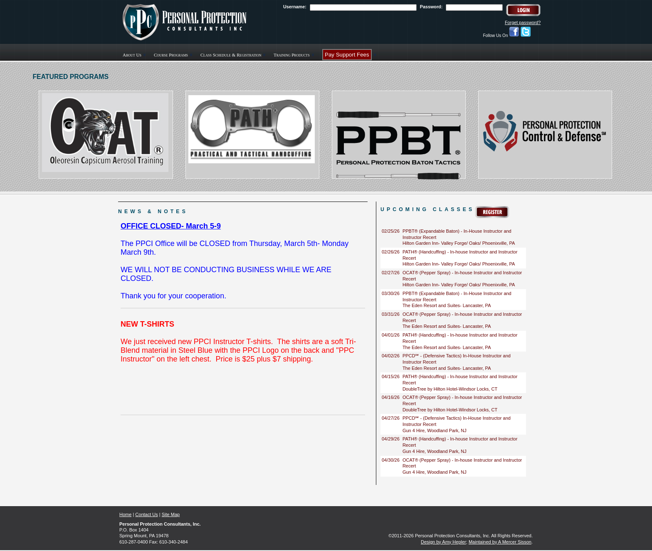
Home (125, 514)
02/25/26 (391, 231)
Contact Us (146, 514)
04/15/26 (391, 376)
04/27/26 (391, 418)
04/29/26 (391, 438)
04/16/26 (391, 397)
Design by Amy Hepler (443, 541)
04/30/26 (391, 460)
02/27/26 (391, 272)
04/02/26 (391, 355)
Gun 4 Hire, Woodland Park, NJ (435, 430)
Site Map (171, 514)
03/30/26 (391, 293)
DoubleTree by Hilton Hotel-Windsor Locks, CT (450, 388)
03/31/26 (391, 314)
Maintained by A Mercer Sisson (500, 541)
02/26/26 (391, 251)
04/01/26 (391, 334)
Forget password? (523, 22)
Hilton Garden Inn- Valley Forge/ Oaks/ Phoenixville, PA (459, 243)
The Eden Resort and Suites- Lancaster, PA (447, 305)
